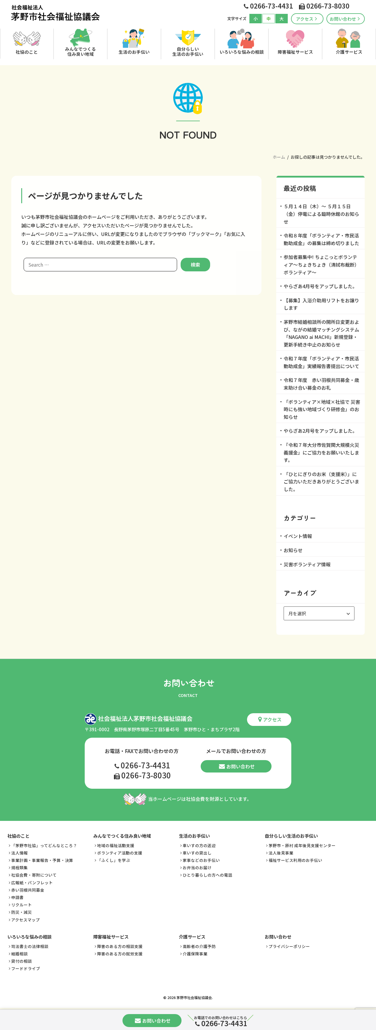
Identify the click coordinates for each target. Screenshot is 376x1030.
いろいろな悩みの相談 (242, 52)
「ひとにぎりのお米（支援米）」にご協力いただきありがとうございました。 (321, 481)
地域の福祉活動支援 (115, 844)
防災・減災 (21, 911)
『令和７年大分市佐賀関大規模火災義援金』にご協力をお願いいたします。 (321, 452)
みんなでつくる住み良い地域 (80, 51)
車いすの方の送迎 (199, 844)
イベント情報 (298, 535)
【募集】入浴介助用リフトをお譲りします (321, 304)
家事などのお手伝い (201, 859)
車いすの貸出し (197, 852)
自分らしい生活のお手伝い (187, 51)
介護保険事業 (195, 953)
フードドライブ (25, 968)
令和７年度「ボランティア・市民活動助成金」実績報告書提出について (321, 362)
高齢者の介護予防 (199, 945)
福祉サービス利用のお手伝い (295, 859)
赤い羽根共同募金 (27, 889)
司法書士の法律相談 (29, 945)
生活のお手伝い (134, 52)
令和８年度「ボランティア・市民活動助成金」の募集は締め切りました (321, 239)
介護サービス (349, 52)
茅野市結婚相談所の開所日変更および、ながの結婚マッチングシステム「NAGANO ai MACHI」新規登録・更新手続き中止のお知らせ (321, 333)
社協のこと (27, 52)
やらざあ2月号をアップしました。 (320, 430)
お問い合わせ (345, 19)
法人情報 (19, 852)
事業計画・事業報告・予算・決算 (42, 859)
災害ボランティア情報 (307, 564)
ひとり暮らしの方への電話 (207, 874)
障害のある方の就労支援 (120, 953)
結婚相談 (19, 953)
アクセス (306, 19)
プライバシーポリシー (289, 945)
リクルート (21, 904)
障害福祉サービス (295, 52)
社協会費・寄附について (34, 874)
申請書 (17, 897)
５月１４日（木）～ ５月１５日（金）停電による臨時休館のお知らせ (321, 214)
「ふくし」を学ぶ (113, 859)
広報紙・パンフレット (32, 882)
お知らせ (293, 550)
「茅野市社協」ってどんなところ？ (44, 844)
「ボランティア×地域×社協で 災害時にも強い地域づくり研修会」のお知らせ (322, 409)
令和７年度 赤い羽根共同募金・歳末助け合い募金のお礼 (321, 383)
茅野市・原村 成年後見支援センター (302, 844)
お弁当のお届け (197, 867)
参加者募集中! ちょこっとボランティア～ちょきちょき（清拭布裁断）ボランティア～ (321, 264)
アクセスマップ (25, 919)
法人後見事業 (281, 852)
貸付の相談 (21, 960)
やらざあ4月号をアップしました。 (320, 286)
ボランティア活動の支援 (119, 852)
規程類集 (19, 867)
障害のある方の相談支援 (120, 945)
